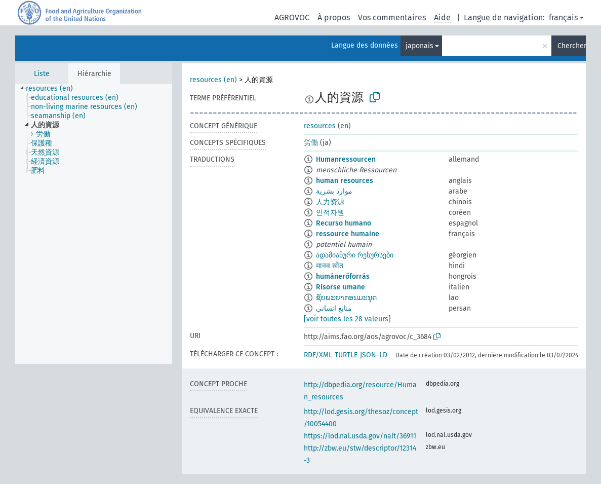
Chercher (571, 46)
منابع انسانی (334, 308)
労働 (311, 142)
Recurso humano (343, 223)
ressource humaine (347, 234)
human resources (344, 180)
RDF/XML (318, 355)
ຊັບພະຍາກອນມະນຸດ (346, 297)
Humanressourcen (346, 159)
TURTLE (346, 355)
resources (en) (213, 80)
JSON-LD (373, 355)
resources (320, 126)
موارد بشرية (334, 191)
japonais (419, 46)
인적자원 (330, 212)
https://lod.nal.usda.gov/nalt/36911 (360, 436)
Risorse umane (340, 287)
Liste (42, 73)
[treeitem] (53, 88)
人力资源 (330, 202)
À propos (333, 17)
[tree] (93, 224)
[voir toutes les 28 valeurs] (347, 319)
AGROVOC (291, 17)
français (563, 17)
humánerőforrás (343, 276)
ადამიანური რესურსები (354, 255)
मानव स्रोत (329, 266)
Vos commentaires (392, 17)
